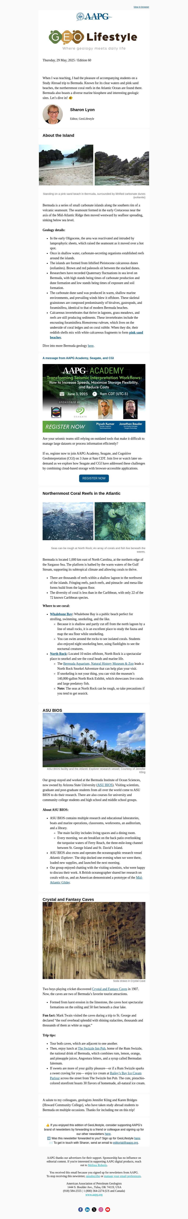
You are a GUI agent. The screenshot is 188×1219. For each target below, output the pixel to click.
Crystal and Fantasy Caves (109, 989)
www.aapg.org (94, 1194)
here (90, 346)
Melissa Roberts (97, 1165)
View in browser (141, 7)
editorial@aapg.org (125, 1142)
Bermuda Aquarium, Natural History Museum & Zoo (98, 663)
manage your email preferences (122, 1176)
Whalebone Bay (61, 614)
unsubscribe (93, 1176)
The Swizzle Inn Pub (91, 1048)
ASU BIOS (105, 785)
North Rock (58, 654)
